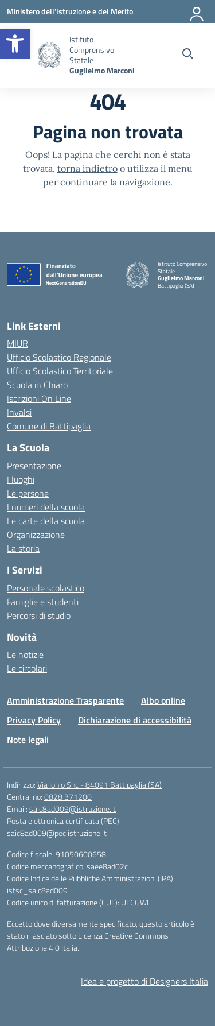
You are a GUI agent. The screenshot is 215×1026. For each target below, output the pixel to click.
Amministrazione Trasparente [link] (65, 700)
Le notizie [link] (25, 654)
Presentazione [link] (34, 466)
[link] (15, 44)
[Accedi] (197, 11)
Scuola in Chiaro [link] (37, 385)
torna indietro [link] (87, 168)
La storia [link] (23, 548)
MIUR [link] (17, 343)
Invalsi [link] (19, 412)
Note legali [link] (28, 739)
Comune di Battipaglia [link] (49, 426)
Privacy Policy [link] (34, 720)
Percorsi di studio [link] (39, 615)
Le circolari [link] (27, 668)
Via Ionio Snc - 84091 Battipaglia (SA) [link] (99, 785)
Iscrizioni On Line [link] (39, 398)
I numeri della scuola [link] (46, 507)
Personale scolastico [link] (45, 588)
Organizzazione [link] (36, 534)
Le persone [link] (28, 493)
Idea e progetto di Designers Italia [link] (144, 981)
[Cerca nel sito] (188, 55)
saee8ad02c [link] (107, 866)
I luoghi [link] (20, 479)
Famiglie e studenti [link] (43, 602)
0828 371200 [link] (68, 797)
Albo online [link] (163, 700)
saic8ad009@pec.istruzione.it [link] (57, 833)
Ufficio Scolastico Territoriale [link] (60, 371)
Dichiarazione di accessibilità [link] (134, 720)
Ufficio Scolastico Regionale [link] (59, 357)
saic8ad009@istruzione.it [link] (72, 809)
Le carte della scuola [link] (46, 521)
